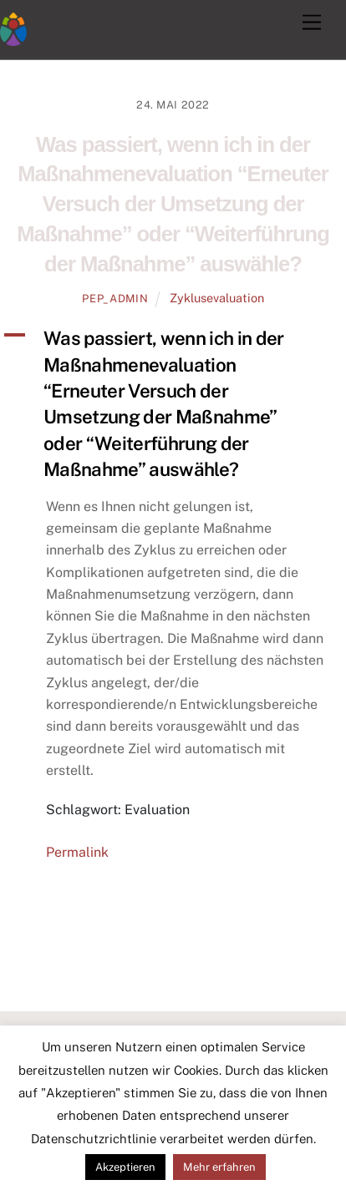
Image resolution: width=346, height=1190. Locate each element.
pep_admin (115, 298)
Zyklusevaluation (217, 298)
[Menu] (311, 23)
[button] (173, 404)
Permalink (77, 852)
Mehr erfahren (219, 1167)
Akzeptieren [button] (125, 1167)
